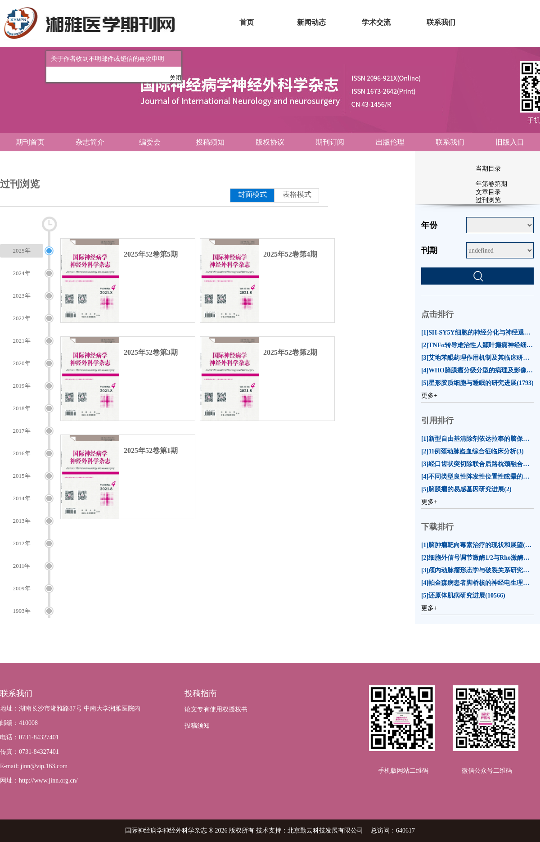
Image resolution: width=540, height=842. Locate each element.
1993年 (22, 610)
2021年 (22, 340)
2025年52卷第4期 (290, 254)
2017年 (22, 430)
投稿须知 (210, 142)
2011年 (22, 565)
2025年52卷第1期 (151, 450)
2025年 (22, 250)
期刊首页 (30, 142)
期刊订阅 (329, 142)
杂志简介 (90, 142)
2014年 (22, 498)
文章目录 (488, 192)
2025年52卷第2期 (290, 352)
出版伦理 (390, 142)
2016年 (22, 453)
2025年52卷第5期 (151, 254)
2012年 (22, 543)
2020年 (22, 363)
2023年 (22, 295)
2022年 (22, 318)
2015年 (22, 475)
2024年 (22, 273)
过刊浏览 (488, 200)
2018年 (22, 408)
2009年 (22, 588)
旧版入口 (509, 142)
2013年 (22, 520)
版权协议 (270, 142)
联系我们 (450, 142)
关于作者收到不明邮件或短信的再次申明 (105, 56)
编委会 (150, 142)
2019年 (22, 385)
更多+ (429, 395)
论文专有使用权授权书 (216, 709)
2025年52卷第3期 (151, 352)
